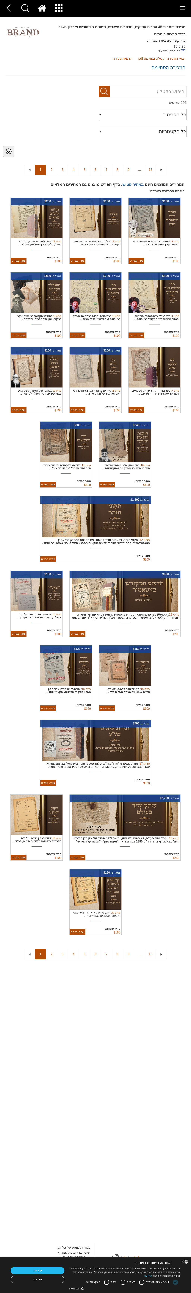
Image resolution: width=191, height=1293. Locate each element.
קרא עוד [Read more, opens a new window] (148, 1276)
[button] (124, 1288)
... (139, 170)
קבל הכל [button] (37, 1270)
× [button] (183, 1261)
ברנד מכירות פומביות (169, 34)
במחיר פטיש (133, 184)
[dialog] (95, 1275)
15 (150, 170)
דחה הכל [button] (37, 1279)
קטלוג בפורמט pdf (151, 58)
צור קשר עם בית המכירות (166, 41)
